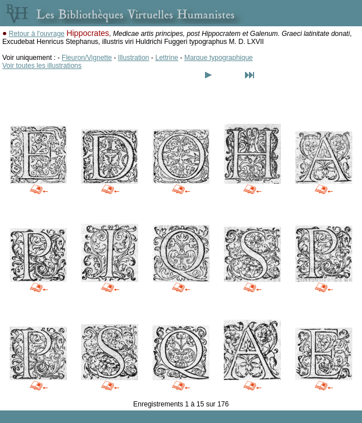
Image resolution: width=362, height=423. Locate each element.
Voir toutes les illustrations (42, 66)
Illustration (134, 58)
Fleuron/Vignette (87, 58)
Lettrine (166, 58)
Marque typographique (218, 58)
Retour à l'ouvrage (37, 34)
